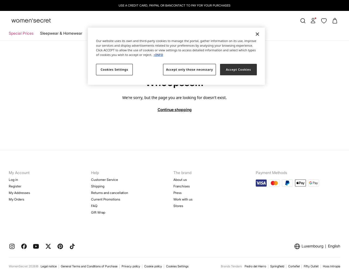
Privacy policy (131, 266)
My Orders (16, 199)
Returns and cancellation (109, 193)
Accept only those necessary (189, 69)
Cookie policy (153, 266)
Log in (13, 180)
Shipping (97, 186)
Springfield (277, 266)
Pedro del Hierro (255, 266)
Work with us (182, 199)
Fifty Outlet (311, 266)
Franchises (181, 186)
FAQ (94, 206)
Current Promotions (105, 199)
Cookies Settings (177, 266)
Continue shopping (175, 109)
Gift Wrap (98, 212)
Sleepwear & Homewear (61, 33)
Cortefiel (294, 266)
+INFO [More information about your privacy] (158, 55)
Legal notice (49, 266)
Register (15, 186)
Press (177, 193)
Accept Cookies (238, 69)
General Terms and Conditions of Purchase (89, 266)
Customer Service (104, 180)
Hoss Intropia (331, 266)
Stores (178, 206)
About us (180, 180)
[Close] (257, 34)
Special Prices (21, 33)
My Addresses (19, 193)
